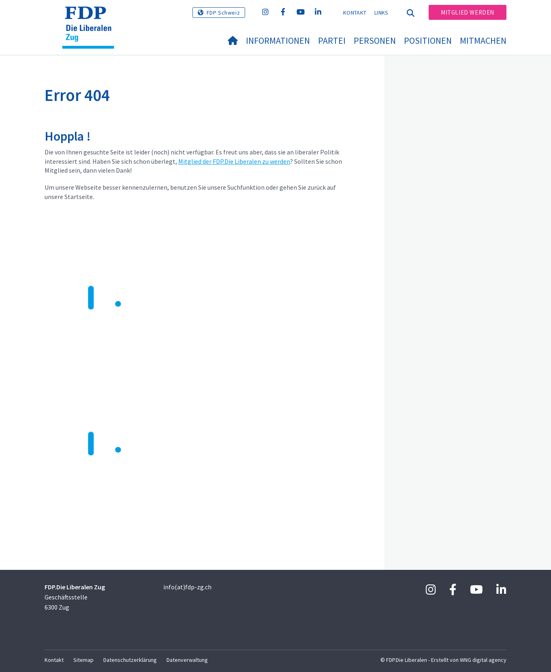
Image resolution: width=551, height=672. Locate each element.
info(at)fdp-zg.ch (187, 587)
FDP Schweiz (223, 12)
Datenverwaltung (187, 659)
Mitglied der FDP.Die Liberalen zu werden (234, 161)
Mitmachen (483, 40)
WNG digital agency (483, 659)
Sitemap (83, 659)
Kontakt (354, 12)
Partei (332, 40)
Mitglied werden (467, 12)
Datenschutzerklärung (130, 659)
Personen (375, 40)
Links (381, 12)
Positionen (428, 40)
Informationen (278, 40)
